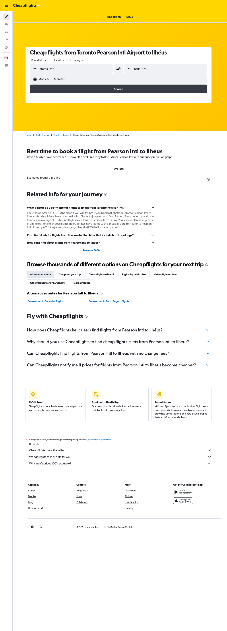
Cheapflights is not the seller (121, 450)
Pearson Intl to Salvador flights (47, 301)
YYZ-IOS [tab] (120, 169)
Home (30, 135)
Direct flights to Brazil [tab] (102, 274)
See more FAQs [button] (92, 250)
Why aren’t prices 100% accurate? (121, 463)
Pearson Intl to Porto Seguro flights (110, 301)
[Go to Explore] (6, 47)
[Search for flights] (6, 16)
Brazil (57, 135)
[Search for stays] (6, 24)
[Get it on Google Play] (183, 492)
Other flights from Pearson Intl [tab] (48, 282)
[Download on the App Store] (183, 500)
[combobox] (79, 60)
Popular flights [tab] (82, 282)
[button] (6, 6)
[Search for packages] (6, 39)
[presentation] (209, 179)
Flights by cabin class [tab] (135, 274)
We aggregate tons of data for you (121, 457)
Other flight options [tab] (166, 274)
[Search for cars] (6, 32)
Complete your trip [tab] (71, 274)
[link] (178, 527)
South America (44, 135)
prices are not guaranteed (101, 439)
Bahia (67, 135)
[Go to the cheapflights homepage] (26, 5)
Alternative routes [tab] (42, 274)
